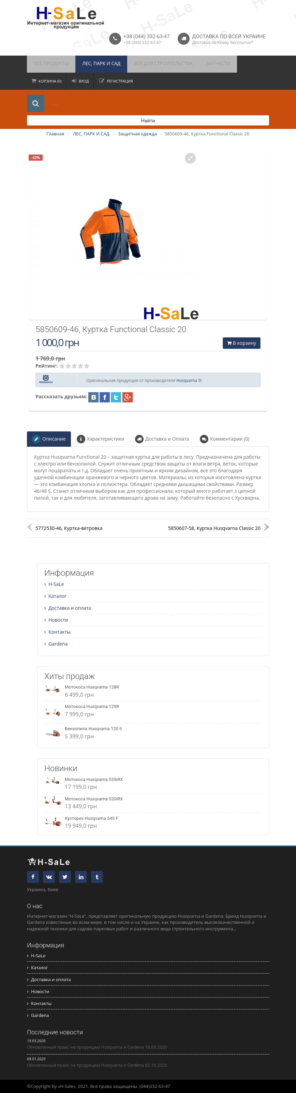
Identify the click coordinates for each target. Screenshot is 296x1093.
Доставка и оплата (67, 608)
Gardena (56, 643)
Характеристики (100, 439)
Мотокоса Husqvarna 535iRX (94, 779)
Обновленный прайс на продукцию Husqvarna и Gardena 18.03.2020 (97, 1047)
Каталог (55, 596)
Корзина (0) (50, 81)
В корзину (241, 343)
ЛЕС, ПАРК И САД (94, 64)
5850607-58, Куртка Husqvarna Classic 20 (214, 528)
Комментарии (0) (224, 439)
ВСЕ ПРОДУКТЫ (48, 64)
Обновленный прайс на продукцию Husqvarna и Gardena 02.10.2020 (97, 1065)
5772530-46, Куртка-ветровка (69, 528)
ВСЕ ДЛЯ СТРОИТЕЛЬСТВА (150, 64)
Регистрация (120, 81)
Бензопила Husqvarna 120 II (93, 728)
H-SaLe (54, 584)
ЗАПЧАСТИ (199, 64)
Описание (49, 439)
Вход (84, 81)
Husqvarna (186, 380)
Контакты (57, 632)
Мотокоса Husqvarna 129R (92, 706)
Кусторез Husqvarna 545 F (91, 818)
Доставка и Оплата (162, 439)
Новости (56, 620)
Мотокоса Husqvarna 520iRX (94, 798)
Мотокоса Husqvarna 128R (92, 687)
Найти (148, 120)
